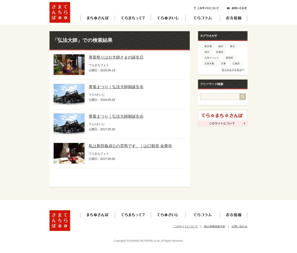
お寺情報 (237, 18)
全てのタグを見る (232, 69)
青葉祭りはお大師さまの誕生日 (116, 57)
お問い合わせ (237, 8)
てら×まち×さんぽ (97, 18)
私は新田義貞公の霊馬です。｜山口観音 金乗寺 (130, 146)
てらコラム (199, 18)
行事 (223, 63)
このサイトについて (206, 8)
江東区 (236, 63)
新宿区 (229, 57)
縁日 (220, 46)
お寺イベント (211, 57)
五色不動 (209, 63)
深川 (206, 52)
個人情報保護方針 (214, 226)
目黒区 (219, 52)
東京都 (208, 46)
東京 (232, 46)
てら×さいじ (168, 18)
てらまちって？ (133, 18)
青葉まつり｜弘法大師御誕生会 (116, 87)
